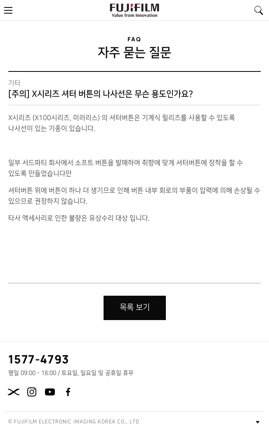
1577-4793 (39, 359)
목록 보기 (135, 307)
